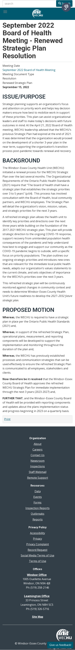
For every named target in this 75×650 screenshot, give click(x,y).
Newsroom (37, 461)
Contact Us (37, 455)
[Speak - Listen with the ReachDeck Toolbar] (66, 7)
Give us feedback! (60, 645)
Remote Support (37, 478)
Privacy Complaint (37, 544)
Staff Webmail (37, 472)
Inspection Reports (37, 508)
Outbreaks (37, 514)
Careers (37, 449)
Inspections (37, 466)
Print (7, 419)
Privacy (37, 539)
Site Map (37, 616)
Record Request (37, 550)
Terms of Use (37, 561)
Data (38, 491)
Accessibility (37, 533)
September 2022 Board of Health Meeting (29, 70)
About (37, 444)
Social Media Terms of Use (37, 555)
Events (37, 497)
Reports (38, 519)
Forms (37, 502)
